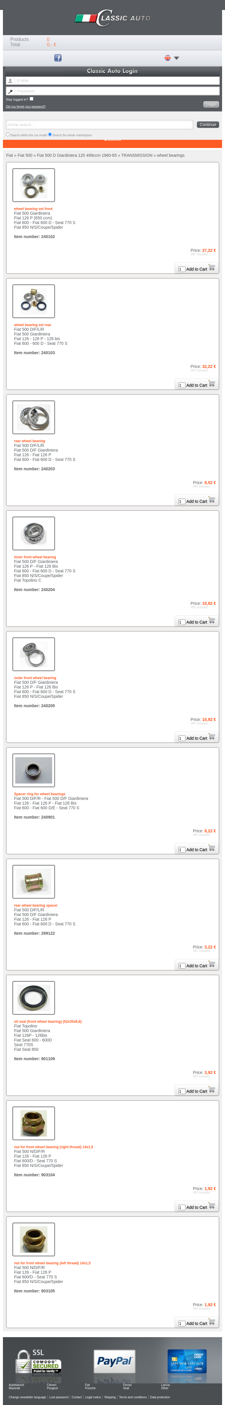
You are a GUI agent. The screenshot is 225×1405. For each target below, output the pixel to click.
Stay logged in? (19, 99)
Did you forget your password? (26, 106)
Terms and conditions (133, 1397)
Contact (77, 1397)
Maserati (14, 1388)
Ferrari (127, 1385)
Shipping (110, 1397)
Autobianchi (16, 1385)
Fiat (87, 1385)
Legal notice (93, 1397)
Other (164, 1388)
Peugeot (52, 1388)
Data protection (160, 1397)
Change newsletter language (27, 1397)
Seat (126, 1388)
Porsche (90, 1388)
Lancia (165, 1385)
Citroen (51, 1385)
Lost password (59, 1397)
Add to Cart (200, 269)
